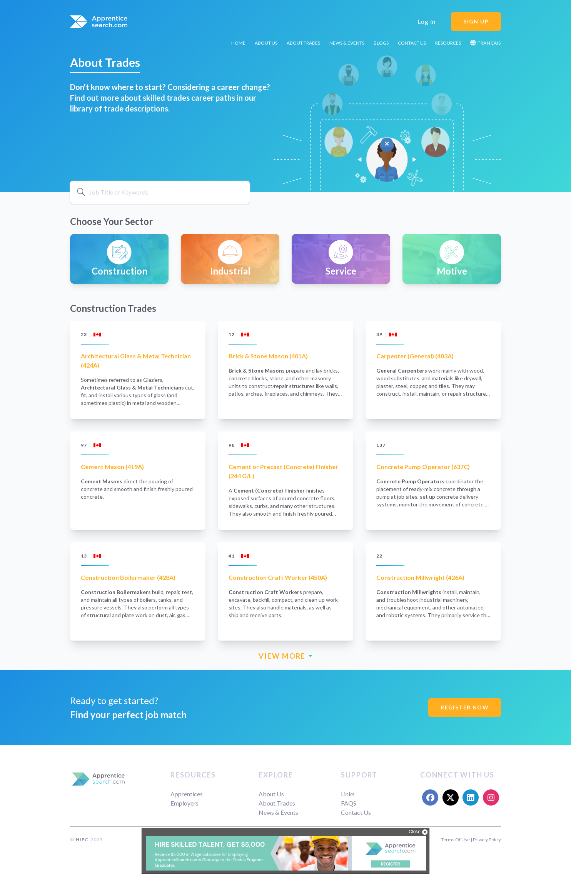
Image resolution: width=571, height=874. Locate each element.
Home (238, 43)
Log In (426, 21)
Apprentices (186, 793)
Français (485, 43)
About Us (266, 43)
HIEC (82, 839)
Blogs (381, 43)
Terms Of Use (455, 839)
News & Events (346, 43)
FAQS (348, 803)
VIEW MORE (285, 656)
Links (348, 793)
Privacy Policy (487, 839)
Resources (448, 43)
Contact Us (412, 43)
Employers (184, 803)
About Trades (303, 43)
